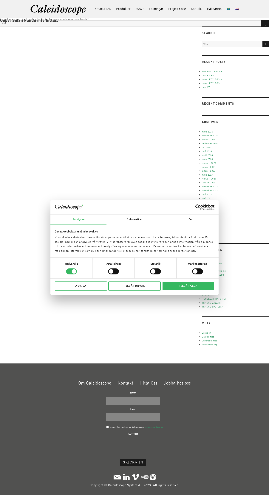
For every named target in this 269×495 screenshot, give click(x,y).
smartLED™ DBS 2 (212, 83)
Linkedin (126, 477)
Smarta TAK (103, 9)
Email (133, 409)
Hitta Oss (148, 383)
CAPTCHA (133, 434)
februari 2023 (209, 178)
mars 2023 (207, 174)
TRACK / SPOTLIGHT (213, 306)
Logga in (206, 332)
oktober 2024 (208, 139)
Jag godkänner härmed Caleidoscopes (136, 427)
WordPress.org (209, 344)
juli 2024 (206, 147)
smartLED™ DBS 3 (212, 79)
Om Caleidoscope (94, 383)
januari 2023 (208, 182)
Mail (117, 477)
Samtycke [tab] (78, 219)
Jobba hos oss (177, 383)
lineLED (206, 87)
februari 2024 (209, 163)
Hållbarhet (214, 9)
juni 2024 (207, 151)
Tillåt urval (134, 286)
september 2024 (210, 143)
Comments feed (209, 340)
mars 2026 (207, 131)
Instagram (153, 477)
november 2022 (210, 190)
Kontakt (196, 9)
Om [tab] (190, 219)
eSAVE (140, 9)
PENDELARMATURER (214, 298)
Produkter (123, 9)
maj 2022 (207, 198)
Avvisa (80, 286)
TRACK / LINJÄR (211, 302)
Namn (133, 392)
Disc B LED (208, 75)
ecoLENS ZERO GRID (213, 71)
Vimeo (135, 477)
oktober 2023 (208, 170)
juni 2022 (207, 194)
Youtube (145, 477)
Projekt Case (177, 9)
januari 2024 (208, 166)
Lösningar (156, 9)
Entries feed (208, 336)
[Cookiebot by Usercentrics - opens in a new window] (198, 207)
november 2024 (210, 135)
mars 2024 (207, 159)
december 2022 (210, 186)
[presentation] (133, 445)
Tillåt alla (188, 286)
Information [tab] (134, 219)
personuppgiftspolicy (154, 427)
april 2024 (207, 155)
